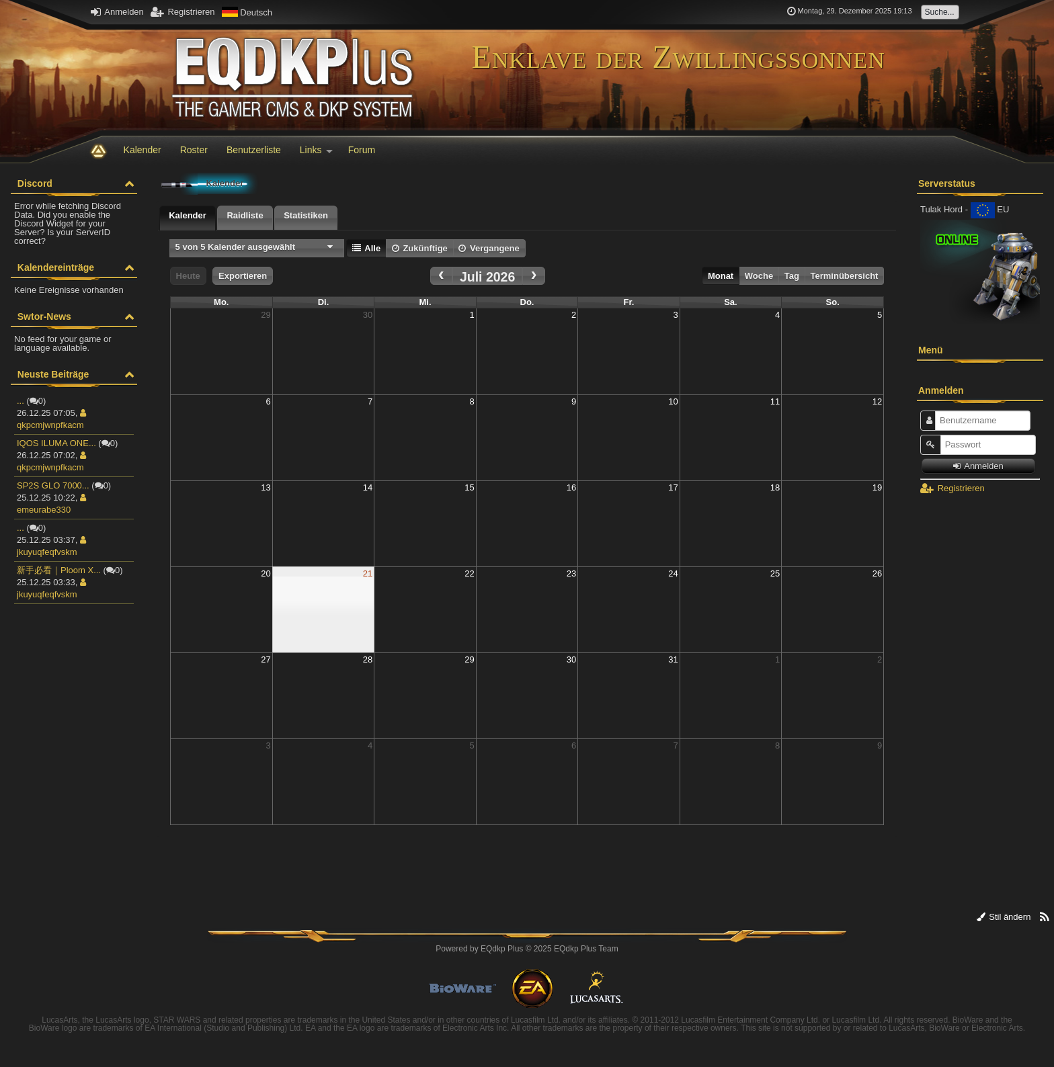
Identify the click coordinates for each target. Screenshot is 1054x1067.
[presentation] (187, 218)
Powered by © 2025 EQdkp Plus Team (527, 948)
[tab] (187, 218)
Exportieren (242, 276)
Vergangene (488, 248)
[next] (533, 276)
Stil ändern (1004, 917)
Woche (759, 276)
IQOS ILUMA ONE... (56, 443)
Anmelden (117, 12)
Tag (791, 276)
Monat (720, 276)
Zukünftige (420, 248)
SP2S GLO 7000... (53, 485)
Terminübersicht (845, 276)
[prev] (441, 276)
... (20, 401)
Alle (366, 248)
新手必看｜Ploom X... (59, 570)
